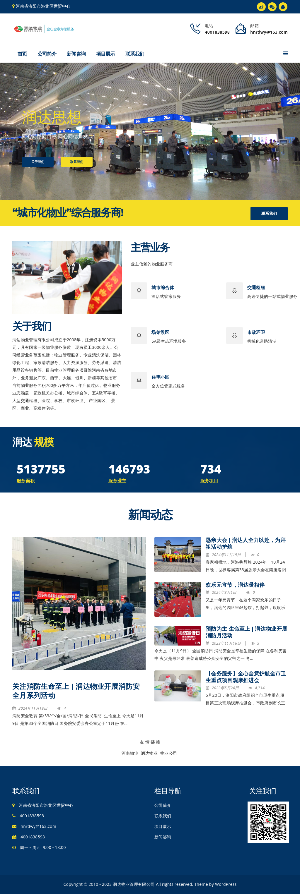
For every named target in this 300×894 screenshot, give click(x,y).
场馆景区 (160, 332)
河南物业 (130, 753)
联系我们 (134, 54)
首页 (22, 54)
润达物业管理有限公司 (134, 884)
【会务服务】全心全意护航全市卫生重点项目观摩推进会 (246, 677)
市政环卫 (256, 332)
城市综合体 (162, 287)
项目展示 (105, 54)
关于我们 (37, 161)
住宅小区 (160, 377)
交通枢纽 (256, 287)
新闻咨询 (76, 54)
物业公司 (168, 753)
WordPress (226, 884)
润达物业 (149, 753)
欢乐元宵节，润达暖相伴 (235, 585)
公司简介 (47, 54)
